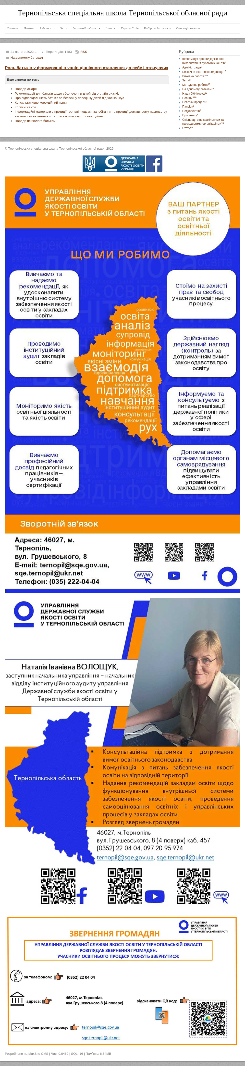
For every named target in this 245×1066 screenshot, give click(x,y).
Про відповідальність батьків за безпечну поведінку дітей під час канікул (69, 98)
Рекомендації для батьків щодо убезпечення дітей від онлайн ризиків (67, 93)
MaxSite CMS (38, 1053)
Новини (189, 98)
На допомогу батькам (27, 57)
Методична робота (196, 85)
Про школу (190, 115)
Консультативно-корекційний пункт (41, 102)
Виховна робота (195, 76)
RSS (83, 52)
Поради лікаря (26, 89)
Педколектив (191, 111)
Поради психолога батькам (35, 121)
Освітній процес (194, 102)
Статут (187, 128)
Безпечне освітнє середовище (204, 72)
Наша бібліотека (194, 93)
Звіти (186, 80)
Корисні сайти (25, 107)
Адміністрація (192, 67)
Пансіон (188, 106)
